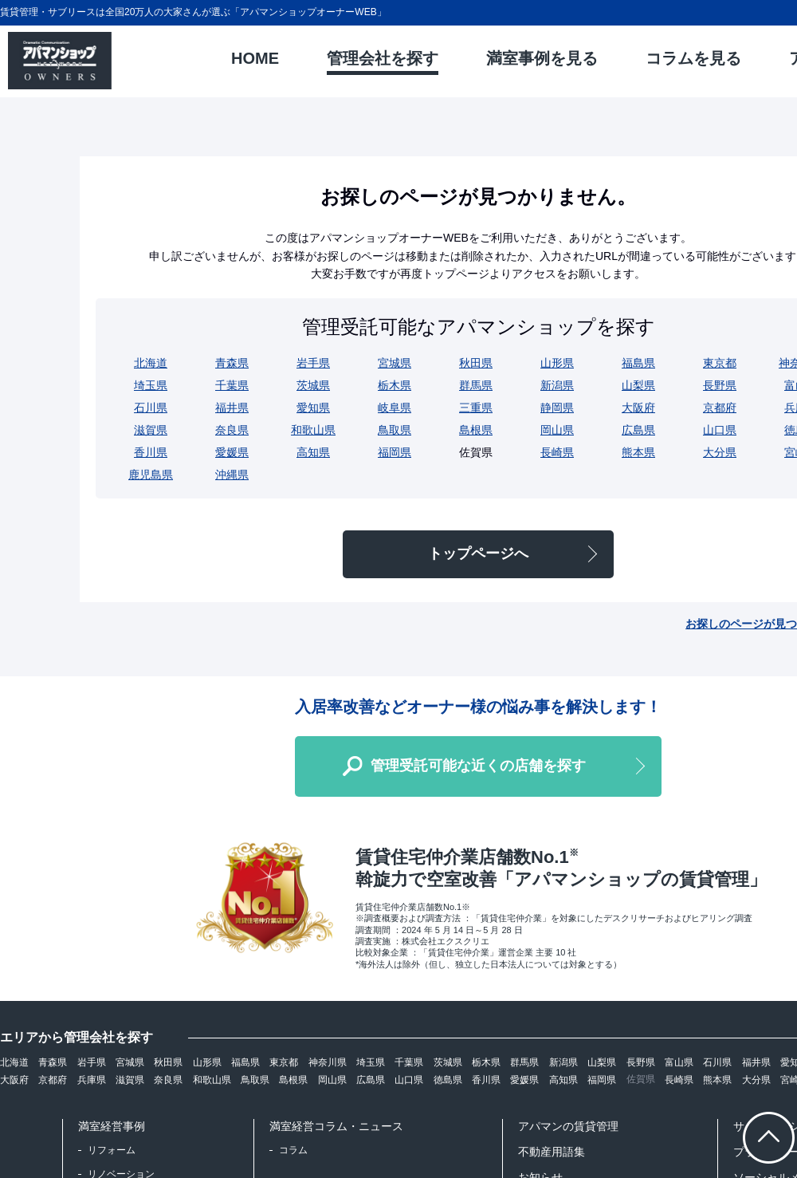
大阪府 (638, 407)
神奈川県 (327, 1062)
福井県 (232, 407)
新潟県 (557, 385)
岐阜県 (394, 407)
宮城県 (394, 363)
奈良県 (232, 430)
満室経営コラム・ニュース (336, 1126)
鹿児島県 (150, 474)
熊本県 (638, 452)
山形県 (557, 363)
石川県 (150, 407)
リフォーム (111, 1150)
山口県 (719, 430)
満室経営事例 (111, 1126)
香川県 (150, 452)
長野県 (719, 385)
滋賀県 (150, 430)
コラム (293, 1150)
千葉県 (232, 385)
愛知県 (313, 407)
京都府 (719, 407)
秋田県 (476, 363)
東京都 (719, 363)
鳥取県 (394, 430)
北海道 (150, 363)
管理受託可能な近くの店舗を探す (478, 766)
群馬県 (476, 385)
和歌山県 (313, 430)
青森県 (232, 363)
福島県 (638, 363)
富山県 (679, 1062)
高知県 (313, 452)
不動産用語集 (551, 1151)
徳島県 (448, 1079)
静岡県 (557, 407)
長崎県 (557, 452)
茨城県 (313, 385)
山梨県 (638, 385)
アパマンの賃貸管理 (568, 1126)
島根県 (476, 430)
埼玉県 (150, 385)
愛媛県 (232, 452)
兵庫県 (91, 1079)
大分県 (719, 452)
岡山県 (557, 430)
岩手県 (313, 363)
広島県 (638, 430)
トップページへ (478, 553)
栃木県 (394, 385)
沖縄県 (232, 474)
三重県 (476, 407)
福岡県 (394, 452)
